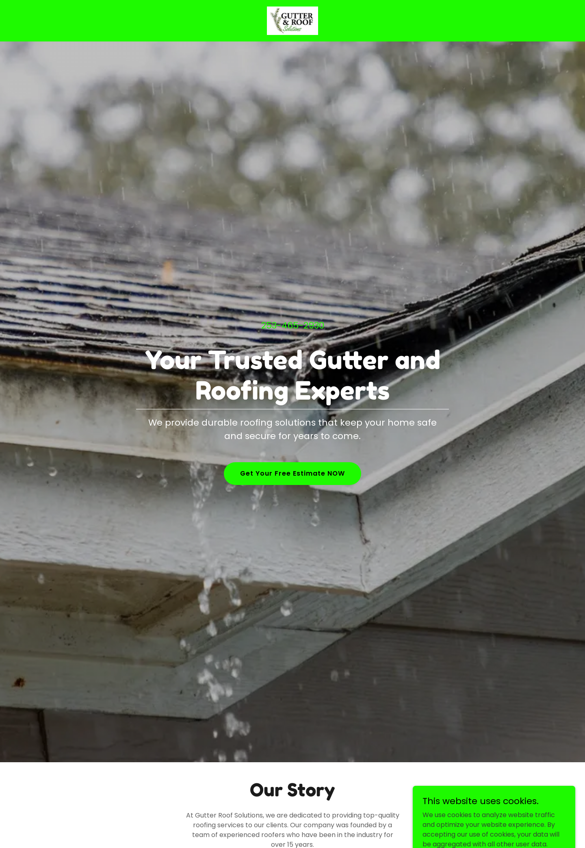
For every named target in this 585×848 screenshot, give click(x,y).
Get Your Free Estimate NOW (292, 473)
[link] (292, 20)
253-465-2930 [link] (292, 325)
